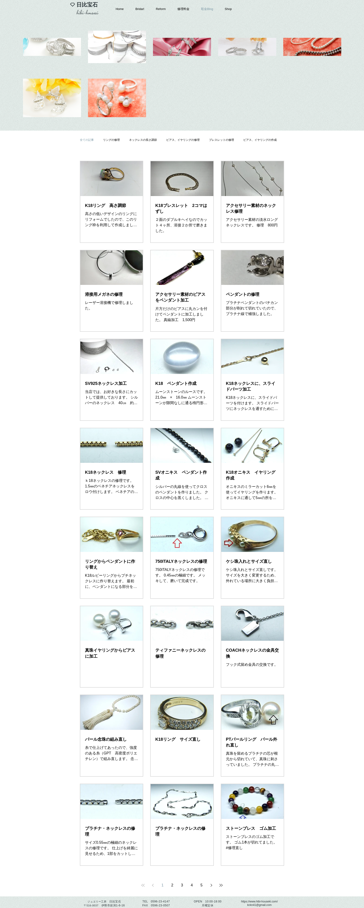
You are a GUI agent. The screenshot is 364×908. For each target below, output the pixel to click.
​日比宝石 (87, 5)
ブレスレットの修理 (221, 140)
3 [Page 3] (182, 885)
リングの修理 (111, 140)
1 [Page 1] (163, 885)
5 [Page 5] (202, 885)
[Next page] (211, 885)
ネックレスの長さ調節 (143, 140)
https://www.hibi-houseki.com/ (259, 901)
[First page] (143, 885)
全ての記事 (87, 140)
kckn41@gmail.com (259, 905)
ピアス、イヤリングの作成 (260, 140)
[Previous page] (153, 885)
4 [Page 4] (192, 885)
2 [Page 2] (172, 885)
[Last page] (221, 885)
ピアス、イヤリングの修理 (183, 140)
